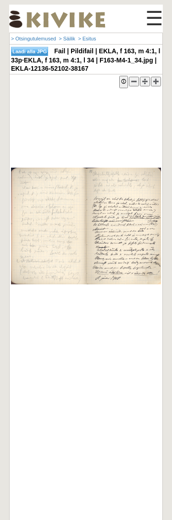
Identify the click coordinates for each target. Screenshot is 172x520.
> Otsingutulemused (33, 38)
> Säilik (67, 38)
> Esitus (87, 38)
